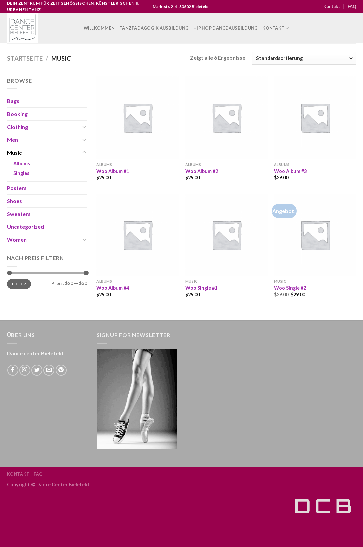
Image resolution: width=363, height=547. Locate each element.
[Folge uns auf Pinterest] (61, 370)
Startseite (25, 58)
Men (12, 139)
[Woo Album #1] (137, 117)
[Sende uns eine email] (48, 370)
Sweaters (19, 214)
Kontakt (331, 6)
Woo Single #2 (290, 288)
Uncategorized (25, 226)
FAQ (352, 6)
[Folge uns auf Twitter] (36, 370)
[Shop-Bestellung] (304, 58)
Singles (21, 173)
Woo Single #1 (201, 288)
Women (17, 239)
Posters (17, 188)
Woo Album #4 (112, 288)
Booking (17, 114)
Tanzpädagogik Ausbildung (154, 28)
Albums (21, 163)
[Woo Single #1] (226, 235)
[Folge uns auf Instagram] (24, 370)
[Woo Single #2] (315, 235)
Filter (19, 283)
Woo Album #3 (290, 171)
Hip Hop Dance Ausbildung (225, 28)
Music (14, 152)
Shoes (14, 201)
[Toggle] (84, 127)
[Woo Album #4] (137, 235)
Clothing (17, 127)
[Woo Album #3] (315, 117)
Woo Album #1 (112, 171)
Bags (13, 101)
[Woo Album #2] (226, 117)
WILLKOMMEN (99, 28)
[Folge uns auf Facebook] (12, 370)
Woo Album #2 (201, 171)
